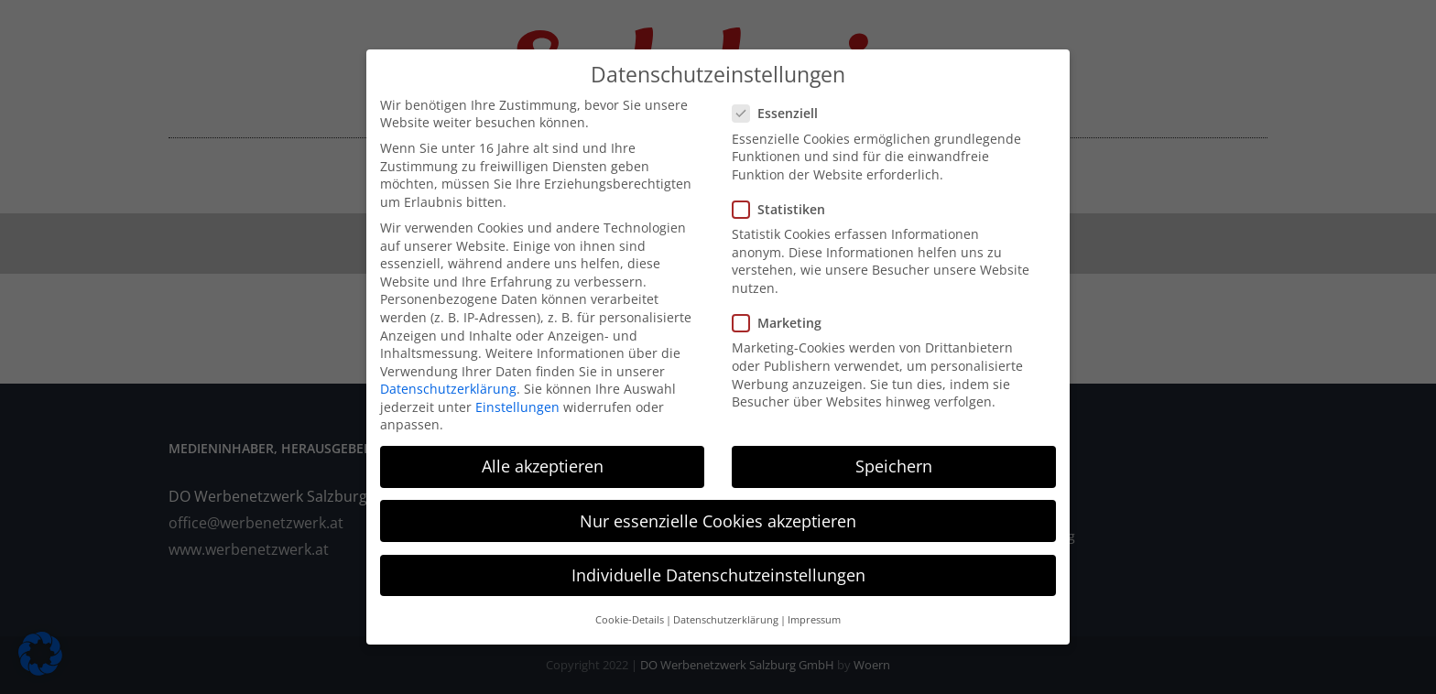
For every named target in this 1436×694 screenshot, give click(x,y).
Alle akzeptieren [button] (543, 457)
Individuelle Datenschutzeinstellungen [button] (718, 565)
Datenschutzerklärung (448, 379)
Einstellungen (517, 397)
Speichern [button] (893, 457)
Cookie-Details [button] (629, 609)
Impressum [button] (814, 609)
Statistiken (786, 199)
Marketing (784, 312)
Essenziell (782, 104)
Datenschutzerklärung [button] (725, 609)
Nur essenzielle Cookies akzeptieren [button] (718, 511)
